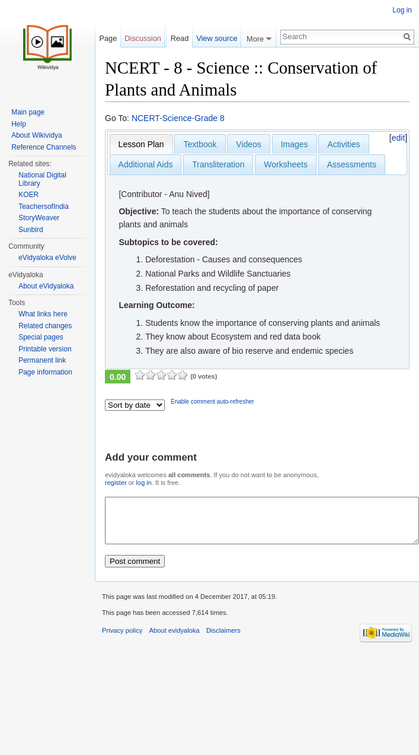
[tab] (141, 144)
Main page (27, 112)
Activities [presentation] (343, 144)
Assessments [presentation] (351, 164)
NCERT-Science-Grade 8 (178, 118)
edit (398, 137)
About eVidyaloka (45, 286)
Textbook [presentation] (199, 144)
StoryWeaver (38, 218)
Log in (402, 10)
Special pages (40, 337)
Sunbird (30, 230)
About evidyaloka (174, 639)
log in (144, 482)
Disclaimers (223, 639)
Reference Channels (43, 147)
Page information (45, 372)
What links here (43, 314)
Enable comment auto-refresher (212, 401)
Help (18, 124)
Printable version (44, 349)
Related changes (45, 326)
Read (180, 38)
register (116, 482)
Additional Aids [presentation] (146, 164)
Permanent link (42, 360)
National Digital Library (42, 179)
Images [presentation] (294, 144)
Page (108, 38)
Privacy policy (122, 639)
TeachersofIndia (43, 206)
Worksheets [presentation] (286, 164)
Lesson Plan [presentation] (141, 144)
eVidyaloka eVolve (47, 257)
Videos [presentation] (248, 144)
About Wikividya (36, 135)
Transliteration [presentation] (218, 164)
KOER (28, 195)
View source (216, 38)
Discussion (142, 38)
